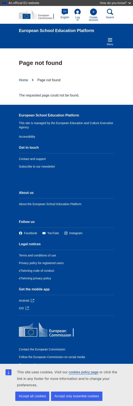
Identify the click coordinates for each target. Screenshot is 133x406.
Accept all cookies (32, 396)
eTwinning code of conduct (36, 270)
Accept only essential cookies (76, 396)
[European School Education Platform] (38, 15)
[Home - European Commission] (50, 330)
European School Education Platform (49, 115)
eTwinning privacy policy (35, 278)
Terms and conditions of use (37, 255)
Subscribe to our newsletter (37, 166)
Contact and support (32, 159)
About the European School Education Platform (50, 204)
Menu (110, 41)
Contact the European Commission (42, 349)
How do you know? (115, 3)
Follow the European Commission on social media (52, 357)
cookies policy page (83, 372)
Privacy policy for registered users (41, 263)
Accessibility (27, 136)
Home (23, 80)
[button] (65, 13)
